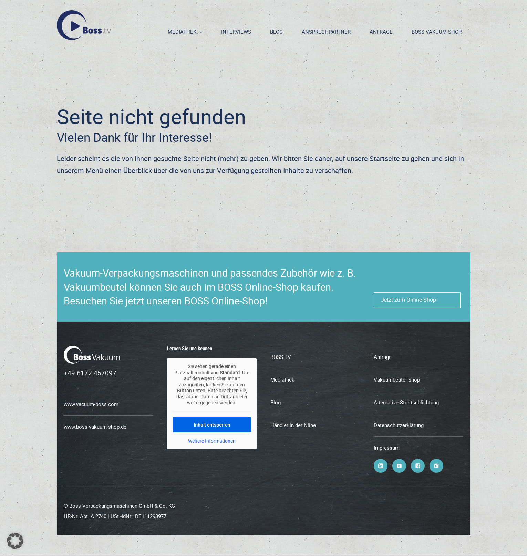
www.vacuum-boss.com (91, 403)
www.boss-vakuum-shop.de (95, 426)
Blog (276, 31)
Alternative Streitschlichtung (406, 402)
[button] (15, 541)
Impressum (387, 447)
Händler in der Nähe (293, 424)
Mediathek (182, 31)
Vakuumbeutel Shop (397, 379)
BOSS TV (280, 356)
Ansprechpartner (326, 31)
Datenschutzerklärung (399, 424)
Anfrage (381, 31)
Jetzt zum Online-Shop (408, 299)
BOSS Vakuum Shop (437, 31)
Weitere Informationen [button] (212, 441)
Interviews (236, 31)
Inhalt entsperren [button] (212, 424)
